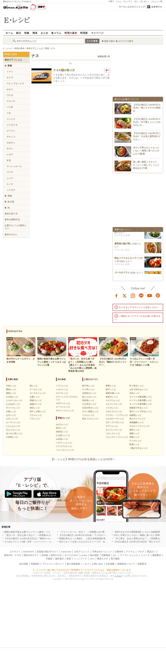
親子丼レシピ (88, 386)
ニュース (145, 555)
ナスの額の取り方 (64, 70)
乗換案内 (156, 555)
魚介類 (11, 201)
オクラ (10, 77)
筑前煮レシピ (88, 400)
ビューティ (128, 1)
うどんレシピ (88, 415)
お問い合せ (97, 564)
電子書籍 (115, 558)
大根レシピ (11, 411)
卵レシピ (34, 386)
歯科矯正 (59, 558)
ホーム (9, 32)
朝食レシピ (134, 437)
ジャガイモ (12, 125)
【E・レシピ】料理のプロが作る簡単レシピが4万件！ (83, 459)
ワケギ (10, 95)
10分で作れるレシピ (138, 389)
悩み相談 (94, 555)
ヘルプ (86, 564)
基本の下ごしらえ (13, 60)
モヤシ (10, 148)
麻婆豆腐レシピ (113, 393)
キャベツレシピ (13, 408)
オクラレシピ (62, 393)
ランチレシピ (135, 441)
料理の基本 (71, 32)
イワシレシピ (62, 386)
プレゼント (144, 1)
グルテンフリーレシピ (139, 426)
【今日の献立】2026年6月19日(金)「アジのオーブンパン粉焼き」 (91, 535)
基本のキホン (11, 234)
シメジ (10, 178)
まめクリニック (81, 551)
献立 (18, 32)
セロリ (10, 89)
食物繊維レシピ (136, 422)
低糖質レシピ (135, 415)
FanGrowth (66, 551)
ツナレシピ (35, 419)
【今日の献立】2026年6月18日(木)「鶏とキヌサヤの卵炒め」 (147, 107)
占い (136, 1)
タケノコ (11, 136)
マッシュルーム (14, 166)
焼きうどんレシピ (90, 419)
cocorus (83, 555)
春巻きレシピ (112, 397)
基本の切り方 (11, 213)
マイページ (97, 32)
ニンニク (11, 119)
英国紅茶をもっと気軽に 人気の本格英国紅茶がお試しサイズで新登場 (94, 538)
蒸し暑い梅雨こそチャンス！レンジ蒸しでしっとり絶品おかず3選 (146, 165)
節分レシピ (61, 428)
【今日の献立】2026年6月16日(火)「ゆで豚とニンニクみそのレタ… (147, 122)
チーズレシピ (36, 389)
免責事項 (142, 564)
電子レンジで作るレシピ (140, 411)
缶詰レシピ (134, 393)
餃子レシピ (111, 389)
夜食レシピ (134, 444)
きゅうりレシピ (13, 430)
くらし (119, 1)
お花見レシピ (62, 439)
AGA (92, 558)
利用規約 (35, 564)
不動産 (49, 558)
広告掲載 (110, 564)
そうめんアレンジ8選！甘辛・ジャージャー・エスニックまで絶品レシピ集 (41, 541)
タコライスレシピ (114, 430)
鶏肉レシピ (11, 393)
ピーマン (11, 130)
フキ (9, 113)
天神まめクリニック (102, 551)
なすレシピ (11, 415)
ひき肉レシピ (12, 397)
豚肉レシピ (11, 389)
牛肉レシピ (11, 386)
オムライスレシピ (114, 404)
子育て (111, 1)
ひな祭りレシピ (63, 435)
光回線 (44, 555)
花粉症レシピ (62, 431)
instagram (132, 295)
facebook (116, 295)
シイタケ (11, 190)
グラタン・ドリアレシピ (117, 415)
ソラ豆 (10, 107)
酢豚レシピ (111, 386)
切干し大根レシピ (38, 411)
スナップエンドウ (15, 83)
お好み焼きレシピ (90, 408)
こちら (118, 576)
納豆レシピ (35, 408)
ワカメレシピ (36, 415)
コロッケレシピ (113, 433)
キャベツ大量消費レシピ (140, 397)
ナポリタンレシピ (114, 411)
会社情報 (23, 564)
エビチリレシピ (113, 400)
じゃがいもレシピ (14, 400)
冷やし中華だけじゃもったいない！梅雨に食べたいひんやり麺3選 (146, 150)
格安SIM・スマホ (12, 555)
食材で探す (109, 41)
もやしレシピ (12, 419)
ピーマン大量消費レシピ (140, 400)
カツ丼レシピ (88, 389)
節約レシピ (134, 430)
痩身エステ (102, 558)
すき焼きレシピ (89, 404)
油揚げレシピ (36, 404)
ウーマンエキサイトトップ (132, 7)
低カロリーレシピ (137, 419)
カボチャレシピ (63, 403)
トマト (10, 71)
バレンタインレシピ (65, 450)
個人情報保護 (73, 564)
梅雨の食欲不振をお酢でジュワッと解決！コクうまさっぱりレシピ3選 (38, 532)
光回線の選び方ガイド (47, 551)
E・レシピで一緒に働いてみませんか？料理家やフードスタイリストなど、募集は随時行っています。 (83, 570)
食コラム (56, 32)
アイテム (130, 551)
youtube (149, 295)
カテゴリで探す (125, 41)
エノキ (10, 184)
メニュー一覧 (156, 1)
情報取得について (126, 564)
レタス (10, 154)
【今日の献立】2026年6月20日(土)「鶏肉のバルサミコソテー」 (35, 538)
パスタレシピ (112, 408)
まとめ (44, 32)
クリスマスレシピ (64, 446)
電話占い (151, 551)
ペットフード (80, 558)
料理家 (84, 32)
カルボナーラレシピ (115, 419)
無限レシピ (134, 433)
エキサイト (156, 7)
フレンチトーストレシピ (117, 437)
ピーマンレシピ (13, 422)
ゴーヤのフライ (122, 273)
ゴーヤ (10, 172)
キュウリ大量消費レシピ (140, 404)
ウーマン (124, 555)
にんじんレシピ (13, 426)
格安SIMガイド (31, 555)
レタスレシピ (62, 389)
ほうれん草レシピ (14, 433)
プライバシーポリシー (53, 564)
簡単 (35, 32)
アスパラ (11, 101)
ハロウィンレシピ (64, 443)
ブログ (141, 551)
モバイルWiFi (71, 555)
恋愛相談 (105, 555)
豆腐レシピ (35, 397)
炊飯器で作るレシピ (138, 408)
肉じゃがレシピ (89, 397)
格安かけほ (56, 555)
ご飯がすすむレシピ (138, 448)
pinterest (157, 295)
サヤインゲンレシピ (65, 410)
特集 (26, 32)
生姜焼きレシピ (89, 393)
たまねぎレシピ (13, 404)
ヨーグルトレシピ (38, 393)
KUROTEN (28, 551)
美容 (69, 558)
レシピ (134, 555)
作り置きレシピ (136, 386)
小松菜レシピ (12, 437)
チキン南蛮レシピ (90, 411)
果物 (10, 196)
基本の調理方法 (12, 219)
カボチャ (11, 142)
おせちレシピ (62, 424)
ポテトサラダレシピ (115, 422)
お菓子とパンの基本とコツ (15, 227)
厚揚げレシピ (36, 400)
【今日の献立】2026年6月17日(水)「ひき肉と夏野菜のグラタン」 (147, 136)
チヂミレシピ (112, 426)
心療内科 (118, 551)
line (141, 295)
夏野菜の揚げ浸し (123, 244)
